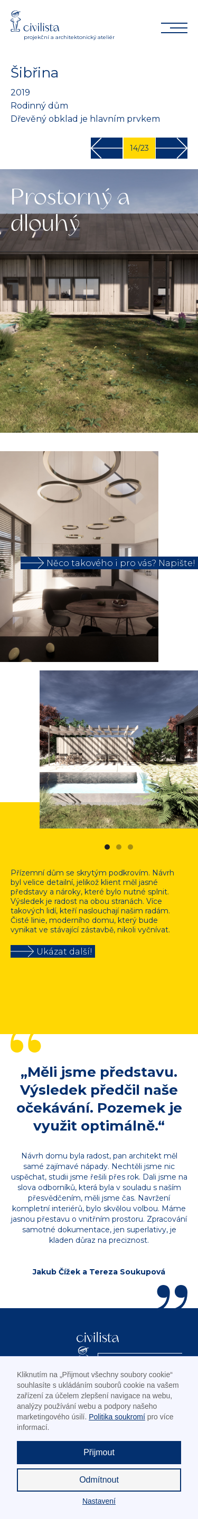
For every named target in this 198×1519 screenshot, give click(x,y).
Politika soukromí (117, 1417)
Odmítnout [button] (99, 1479)
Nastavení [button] (99, 1501)
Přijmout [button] (99, 1452)
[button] (177, 749)
